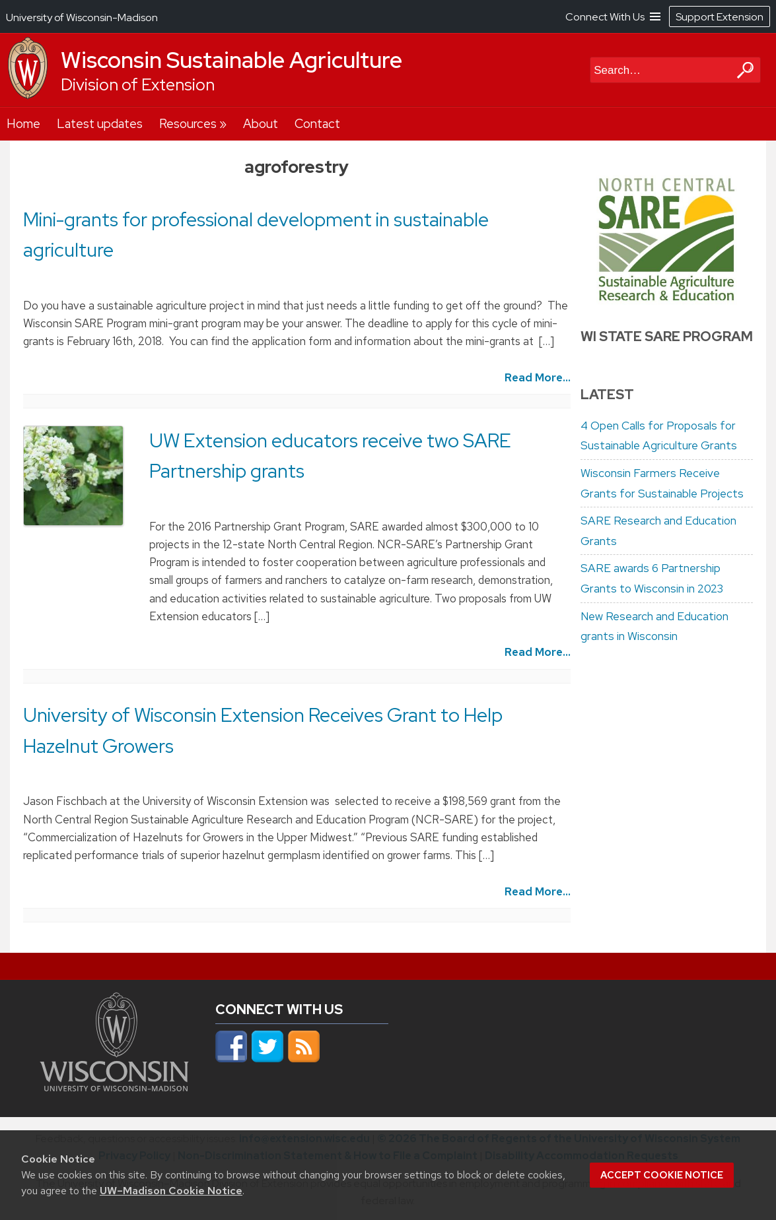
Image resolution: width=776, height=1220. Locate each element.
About (260, 123)
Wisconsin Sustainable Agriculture (231, 60)
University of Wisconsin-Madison (82, 17)
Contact (317, 123)
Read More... (538, 377)
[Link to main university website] (114, 1087)
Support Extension (719, 17)
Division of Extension (138, 85)
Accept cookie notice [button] (661, 1175)
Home (23, 123)
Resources (188, 123)
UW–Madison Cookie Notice (171, 1191)
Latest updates (100, 123)
